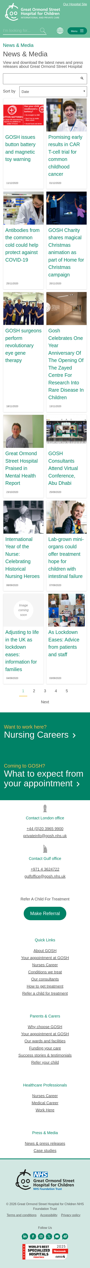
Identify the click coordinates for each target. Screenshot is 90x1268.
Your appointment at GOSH (45, 958)
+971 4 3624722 (45, 869)
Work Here (45, 1110)
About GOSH (45, 950)
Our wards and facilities (45, 1041)
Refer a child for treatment (45, 993)
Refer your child (45, 1062)
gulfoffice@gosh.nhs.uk (45, 876)
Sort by (9, 91)
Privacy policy (70, 1215)
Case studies (45, 1150)
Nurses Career (45, 965)
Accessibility (48, 1215)
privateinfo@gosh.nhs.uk (45, 836)
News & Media (18, 45)
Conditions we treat (45, 972)
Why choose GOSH (45, 1027)
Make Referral (45, 913)
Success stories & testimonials (45, 1055)
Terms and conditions (22, 1215)
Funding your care (45, 1048)
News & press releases (45, 1143)
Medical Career (45, 1103)
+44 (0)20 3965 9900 (45, 828)
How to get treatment (45, 986)
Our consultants (45, 979)
